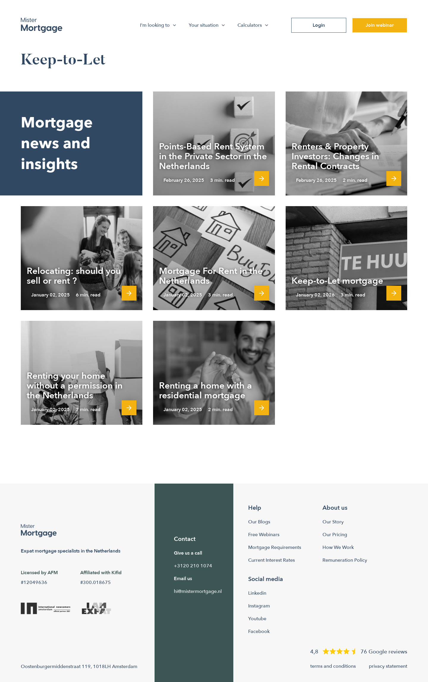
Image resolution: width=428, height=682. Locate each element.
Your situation (208, 25)
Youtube (257, 618)
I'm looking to (159, 25)
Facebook (259, 631)
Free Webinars (263, 534)
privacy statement (388, 666)
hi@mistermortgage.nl (198, 591)
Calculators (253, 25)
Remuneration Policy (344, 560)
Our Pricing (334, 534)
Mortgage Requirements (274, 547)
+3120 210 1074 (193, 566)
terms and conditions (333, 666)
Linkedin (257, 593)
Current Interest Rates (271, 560)
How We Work (338, 547)
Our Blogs (259, 522)
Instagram (259, 606)
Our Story (333, 522)
